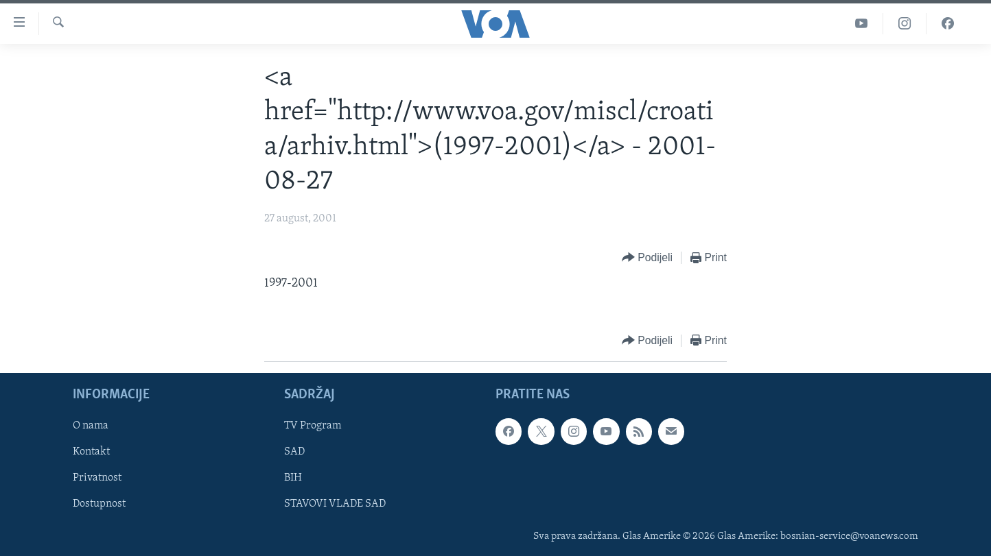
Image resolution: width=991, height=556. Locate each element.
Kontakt (91, 451)
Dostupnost (99, 503)
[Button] (647, 258)
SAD (294, 451)
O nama (90, 425)
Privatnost (97, 477)
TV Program (312, 425)
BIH (293, 477)
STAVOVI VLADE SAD (335, 503)
